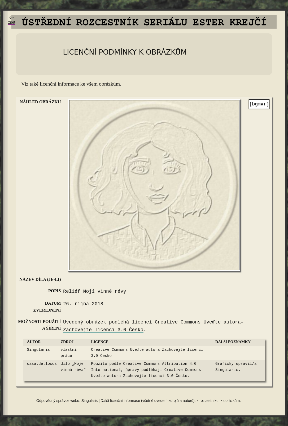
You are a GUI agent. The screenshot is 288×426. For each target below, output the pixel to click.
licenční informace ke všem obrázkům (80, 84)
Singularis (38, 349)
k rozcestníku (207, 400)
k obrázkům (230, 400)
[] (259, 104)
